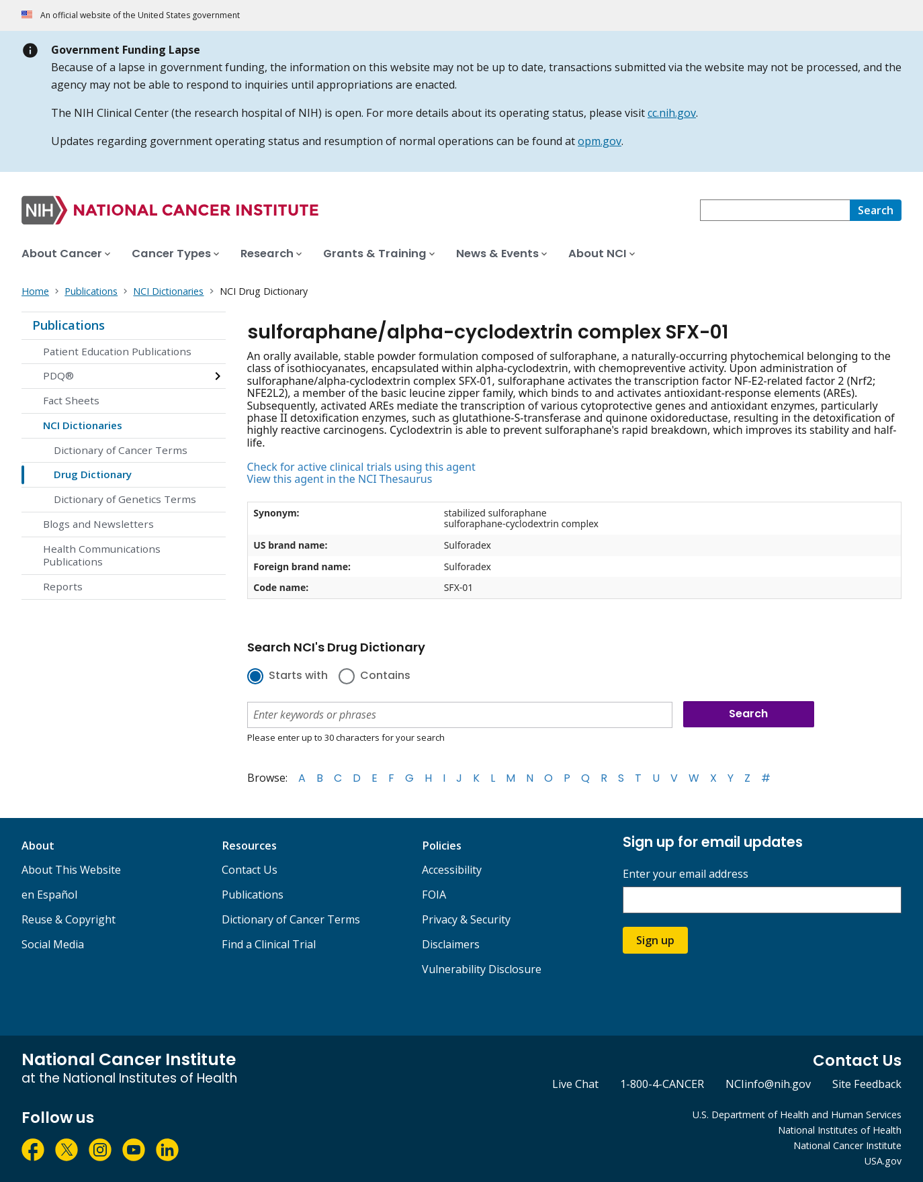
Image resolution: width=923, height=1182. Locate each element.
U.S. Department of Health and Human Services (797, 1114)
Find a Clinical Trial (269, 944)
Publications (68, 325)
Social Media (52, 944)
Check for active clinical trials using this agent (361, 467)
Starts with (298, 676)
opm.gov (599, 141)
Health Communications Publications (102, 555)
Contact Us (249, 869)
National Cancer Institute (847, 1145)
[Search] (876, 210)
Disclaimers (451, 944)
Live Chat (575, 1084)
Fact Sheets (71, 400)
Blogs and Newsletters (98, 524)
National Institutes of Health (840, 1130)
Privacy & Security (466, 919)
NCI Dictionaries (82, 425)
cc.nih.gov (672, 112)
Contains (385, 676)
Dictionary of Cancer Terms (120, 450)
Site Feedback (867, 1084)
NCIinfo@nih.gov (768, 1084)
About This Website (71, 869)
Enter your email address (685, 874)
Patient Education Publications (117, 351)
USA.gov (883, 1160)
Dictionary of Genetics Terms (125, 499)
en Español (49, 894)
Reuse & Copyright (68, 919)
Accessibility (452, 869)
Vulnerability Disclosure (481, 969)
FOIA (434, 894)
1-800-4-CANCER (662, 1084)
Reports (63, 586)
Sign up (655, 940)
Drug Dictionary (93, 474)
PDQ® (58, 375)
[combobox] (775, 210)
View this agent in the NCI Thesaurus (340, 479)
